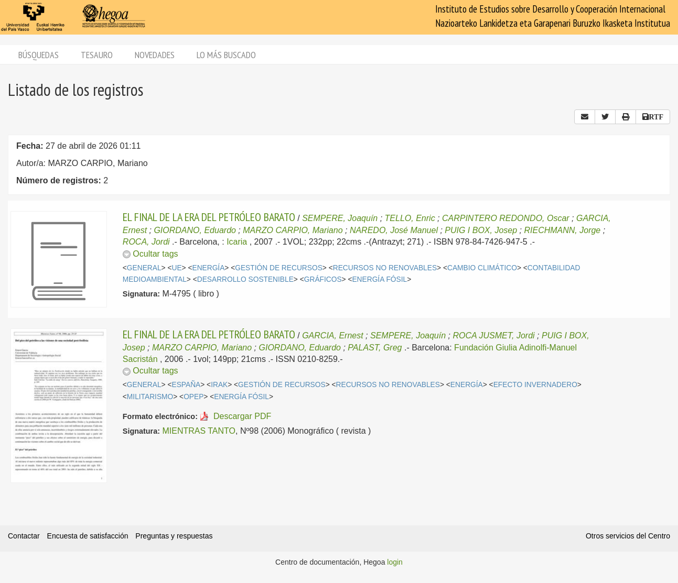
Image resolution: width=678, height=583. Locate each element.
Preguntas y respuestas (173, 536)
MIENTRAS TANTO (198, 430)
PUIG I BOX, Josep (481, 230)
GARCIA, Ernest (332, 335)
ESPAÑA (185, 385)
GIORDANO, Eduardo (195, 230)
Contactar (24, 536)
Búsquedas (38, 55)
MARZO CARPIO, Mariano (292, 230)
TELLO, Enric (410, 218)
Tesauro (97, 55)
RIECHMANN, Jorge (562, 230)
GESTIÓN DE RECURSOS (278, 268)
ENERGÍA (208, 268)
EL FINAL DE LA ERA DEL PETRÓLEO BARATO (209, 217)
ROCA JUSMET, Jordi (493, 335)
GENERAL (144, 268)
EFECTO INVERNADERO (535, 385)
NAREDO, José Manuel (394, 230)
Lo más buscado (226, 55)
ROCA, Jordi (146, 241)
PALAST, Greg (375, 347)
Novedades (155, 55)
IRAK (219, 385)
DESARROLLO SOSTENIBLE (245, 279)
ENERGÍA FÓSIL (379, 279)
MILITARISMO (150, 397)
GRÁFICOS (323, 279)
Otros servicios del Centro (628, 536)
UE (176, 268)
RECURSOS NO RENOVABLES (385, 268)
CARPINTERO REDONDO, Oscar (505, 218)
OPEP (193, 397)
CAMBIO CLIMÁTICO (482, 268)
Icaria (237, 241)
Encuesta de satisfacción (87, 536)
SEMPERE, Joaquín (340, 218)
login (395, 562)
